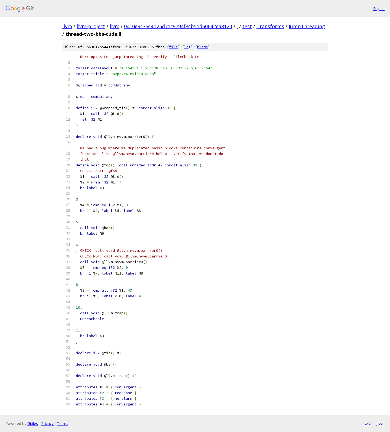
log (187, 47)
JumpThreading (307, 26)
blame (202, 47)
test (247, 26)
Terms (62, 423)
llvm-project (91, 26)
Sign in (379, 8)
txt (367, 423)
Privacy (47, 423)
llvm (67, 26)
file (173, 47)
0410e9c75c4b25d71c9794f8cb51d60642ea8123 (178, 26)
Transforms (270, 26)
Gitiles (32, 423)
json (380, 423)
